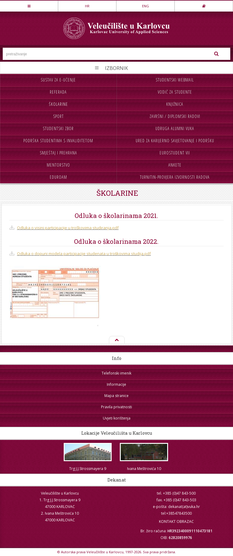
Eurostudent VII (175, 153)
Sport (58, 116)
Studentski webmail (175, 80)
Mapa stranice (116, 395)
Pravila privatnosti (116, 406)
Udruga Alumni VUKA (174, 128)
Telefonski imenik (116, 373)
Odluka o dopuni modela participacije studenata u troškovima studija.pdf (84, 253)
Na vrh (116, 340)
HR (87, 6)
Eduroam (58, 177)
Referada (58, 92)
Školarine (58, 104)
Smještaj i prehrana (58, 153)
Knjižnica (174, 104)
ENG (145, 6)
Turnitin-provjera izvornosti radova (175, 177)
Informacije (116, 384)
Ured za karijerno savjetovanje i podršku (175, 140)
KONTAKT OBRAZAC (176, 521)
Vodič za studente (175, 92)
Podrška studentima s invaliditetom (58, 140)
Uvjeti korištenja (116, 418)
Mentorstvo (58, 165)
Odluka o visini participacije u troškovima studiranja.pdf (68, 227)
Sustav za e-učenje (58, 80)
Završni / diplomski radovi (175, 116)
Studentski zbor (58, 128)
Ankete (174, 165)
